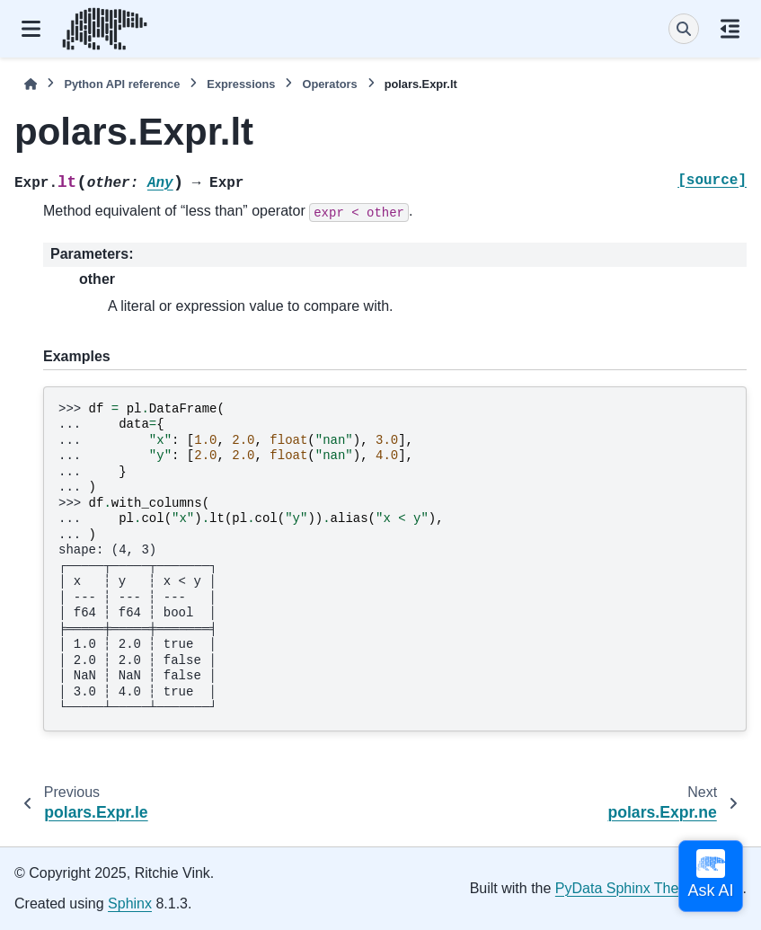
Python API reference (122, 84)
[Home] (30, 84)
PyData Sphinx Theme (627, 888)
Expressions (241, 84)
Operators (329, 84)
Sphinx (130, 903)
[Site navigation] (31, 28)
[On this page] (730, 28)
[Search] (683, 28)
